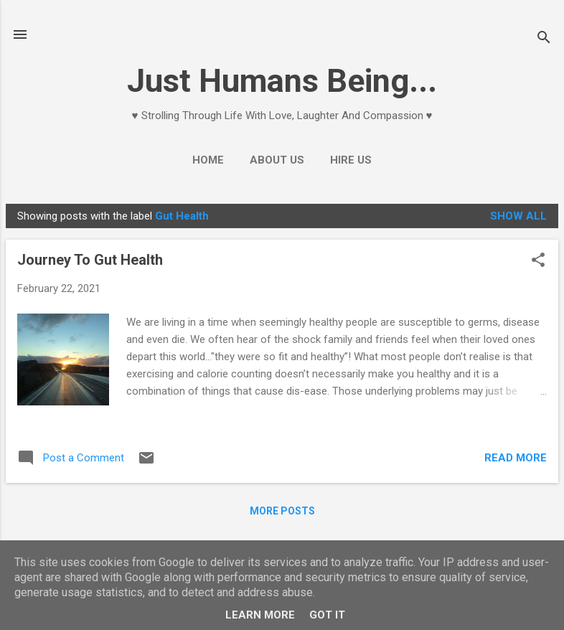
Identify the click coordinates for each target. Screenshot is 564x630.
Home (208, 160)
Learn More (260, 614)
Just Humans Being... (282, 81)
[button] (538, 261)
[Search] (544, 39)
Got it (327, 614)
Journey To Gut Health (90, 259)
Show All (518, 216)
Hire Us (351, 160)
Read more (515, 457)
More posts (282, 511)
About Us (277, 160)
